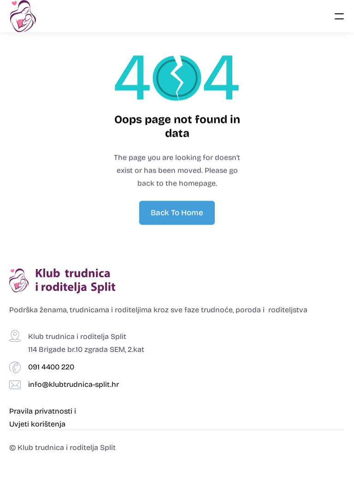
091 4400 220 (51, 366)
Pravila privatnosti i (43, 411)
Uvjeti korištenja (37, 424)
